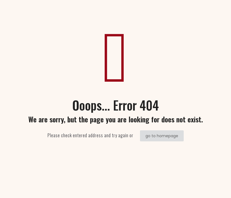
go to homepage (161, 136)
